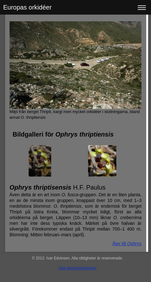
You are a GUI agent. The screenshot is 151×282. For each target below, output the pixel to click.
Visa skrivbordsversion (77, 268)
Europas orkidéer (27, 7)
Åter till (126, 243)
